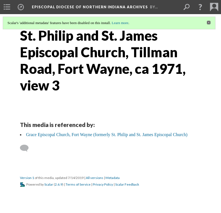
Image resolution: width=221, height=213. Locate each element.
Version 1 (27, 178)
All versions (94, 178)
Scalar (48, 184)
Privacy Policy (103, 184)
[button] (200, 7)
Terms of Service (78, 184)
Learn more (120, 23)
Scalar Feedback (127, 184)
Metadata (113, 178)
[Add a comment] (27, 148)
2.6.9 (58, 184)
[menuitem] (7, 7)
